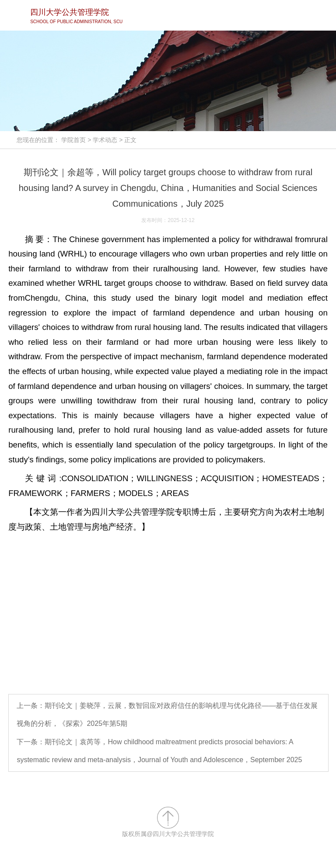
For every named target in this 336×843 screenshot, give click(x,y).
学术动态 (105, 139)
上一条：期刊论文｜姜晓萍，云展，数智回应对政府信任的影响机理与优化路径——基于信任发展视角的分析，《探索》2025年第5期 (167, 715)
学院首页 (73, 139)
